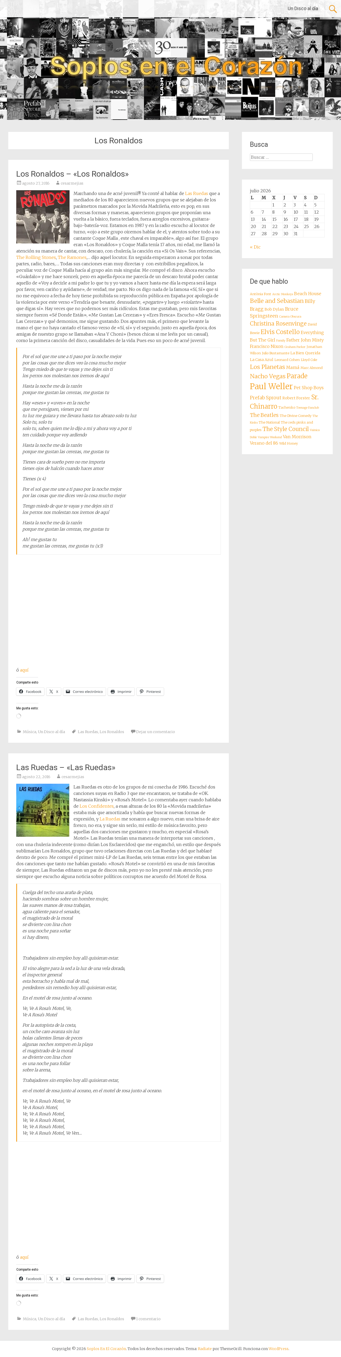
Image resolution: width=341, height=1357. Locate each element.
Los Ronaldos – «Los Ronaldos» (72, 173)
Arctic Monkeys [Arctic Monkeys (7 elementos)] (282, 294)
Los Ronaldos (112, 731)
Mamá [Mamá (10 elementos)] (292, 367)
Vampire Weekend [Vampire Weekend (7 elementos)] (270, 437)
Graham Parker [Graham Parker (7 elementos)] (295, 347)
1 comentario (148, 1319)
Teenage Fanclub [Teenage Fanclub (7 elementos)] (307, 407)
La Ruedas (110, 819)
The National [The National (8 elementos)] (269, 422)
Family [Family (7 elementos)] (280, 340)
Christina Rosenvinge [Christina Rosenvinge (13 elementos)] (278, 323)
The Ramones (72, 257)
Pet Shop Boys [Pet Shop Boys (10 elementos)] (309, 387)
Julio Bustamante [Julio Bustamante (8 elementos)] (275, 353)
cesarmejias (72, 183)
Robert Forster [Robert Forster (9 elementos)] (296, 398)
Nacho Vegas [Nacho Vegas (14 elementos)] (268, 376)
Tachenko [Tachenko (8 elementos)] (286, 407)
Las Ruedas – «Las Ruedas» (65, 767)
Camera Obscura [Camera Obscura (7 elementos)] (290, 316)
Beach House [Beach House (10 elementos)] (307, 293)
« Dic (255, 247)
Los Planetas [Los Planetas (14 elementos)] (267, 367)
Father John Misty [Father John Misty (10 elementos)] (305, 340)
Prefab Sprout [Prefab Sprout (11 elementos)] (265, 398)
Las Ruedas (196, 193)
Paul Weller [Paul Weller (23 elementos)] (271, 386)
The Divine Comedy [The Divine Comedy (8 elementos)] (295, 416)
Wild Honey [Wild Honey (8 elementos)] (288, 443)
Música (29, 731)
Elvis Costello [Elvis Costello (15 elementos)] (280, 332)
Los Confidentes (97, 806)
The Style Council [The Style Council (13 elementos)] (286, 429)
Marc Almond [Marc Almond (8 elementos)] (312, 368)
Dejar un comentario (155, 731)
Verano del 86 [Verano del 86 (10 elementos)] (264, 443)
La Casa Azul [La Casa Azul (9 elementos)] (261, 359)
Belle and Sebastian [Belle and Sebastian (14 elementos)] (277, 300)
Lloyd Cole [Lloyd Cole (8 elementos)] (309, 360)
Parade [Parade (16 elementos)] (297, 376)
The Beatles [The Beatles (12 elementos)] (264, 415)
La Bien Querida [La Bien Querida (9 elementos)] (305, 353)
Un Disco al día (303, 8)
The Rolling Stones (36, 257)
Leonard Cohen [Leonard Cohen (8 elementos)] (287, 360)
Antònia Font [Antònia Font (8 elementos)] (260, 294)
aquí (24, 670)
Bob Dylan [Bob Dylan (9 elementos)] (274, 309)
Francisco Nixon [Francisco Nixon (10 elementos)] (266, 346)
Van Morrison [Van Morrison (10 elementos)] (297, 436)
